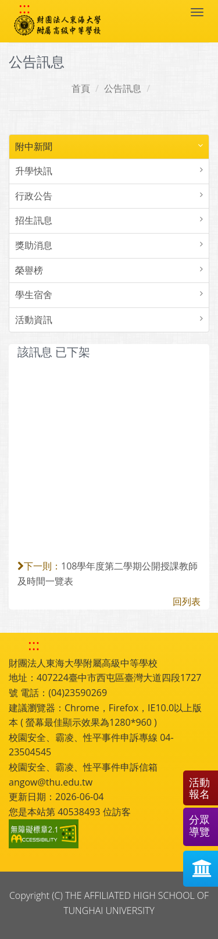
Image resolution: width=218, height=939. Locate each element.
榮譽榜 (29, 270)
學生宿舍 (33, 294)
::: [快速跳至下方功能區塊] (34, 645)
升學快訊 (33, 170)
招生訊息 (33, 220)
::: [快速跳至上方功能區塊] (24, 8)
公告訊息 (122, 88)
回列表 (187, 601)
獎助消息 (33, 245)
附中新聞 (33, 146)
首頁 (81, 88)
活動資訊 (33, 319)
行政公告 (33, 195)
